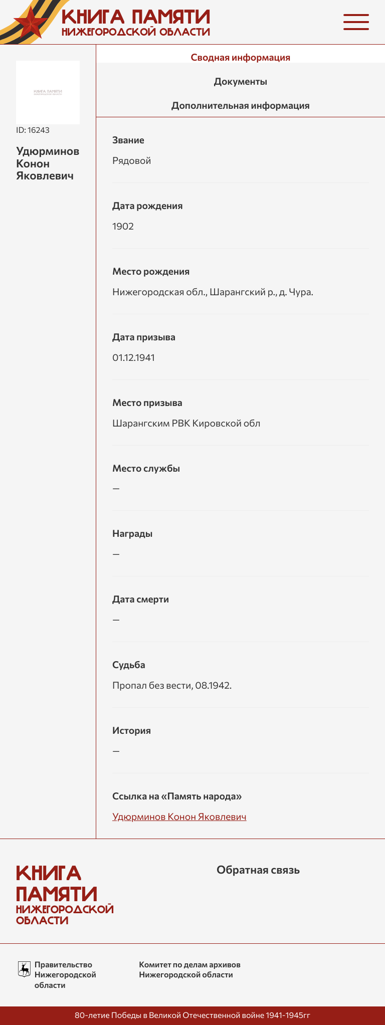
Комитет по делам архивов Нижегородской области (189, 970)
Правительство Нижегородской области (65, 975)
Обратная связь (258, 869)
